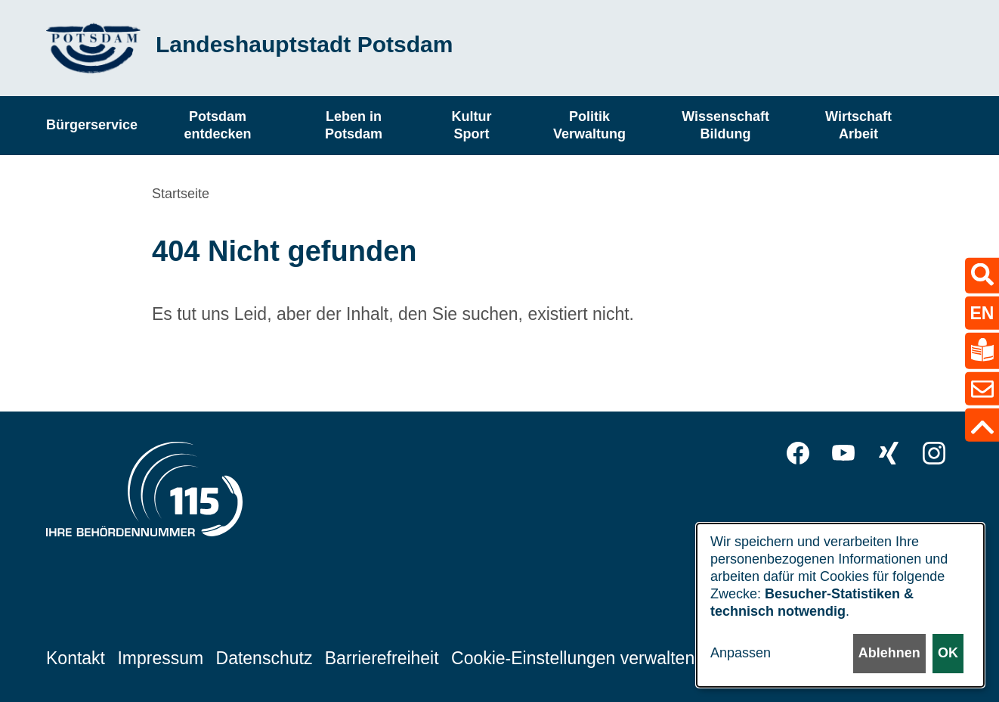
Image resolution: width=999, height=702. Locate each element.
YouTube (843, 453)
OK (948, 653)
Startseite (180, 193)
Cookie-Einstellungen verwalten (572, 657)
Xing (888, 453)
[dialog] (840, 605)
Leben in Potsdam (353, 125)
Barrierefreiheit (382, 657)
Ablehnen (889, 653)
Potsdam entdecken (218, 125)
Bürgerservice (92, 124)
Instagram (934, 453)
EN (982, 313)
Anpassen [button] (740, 653)
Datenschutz (264, 657)
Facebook (798, 453)
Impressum (160, 657)
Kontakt (75, 657)
